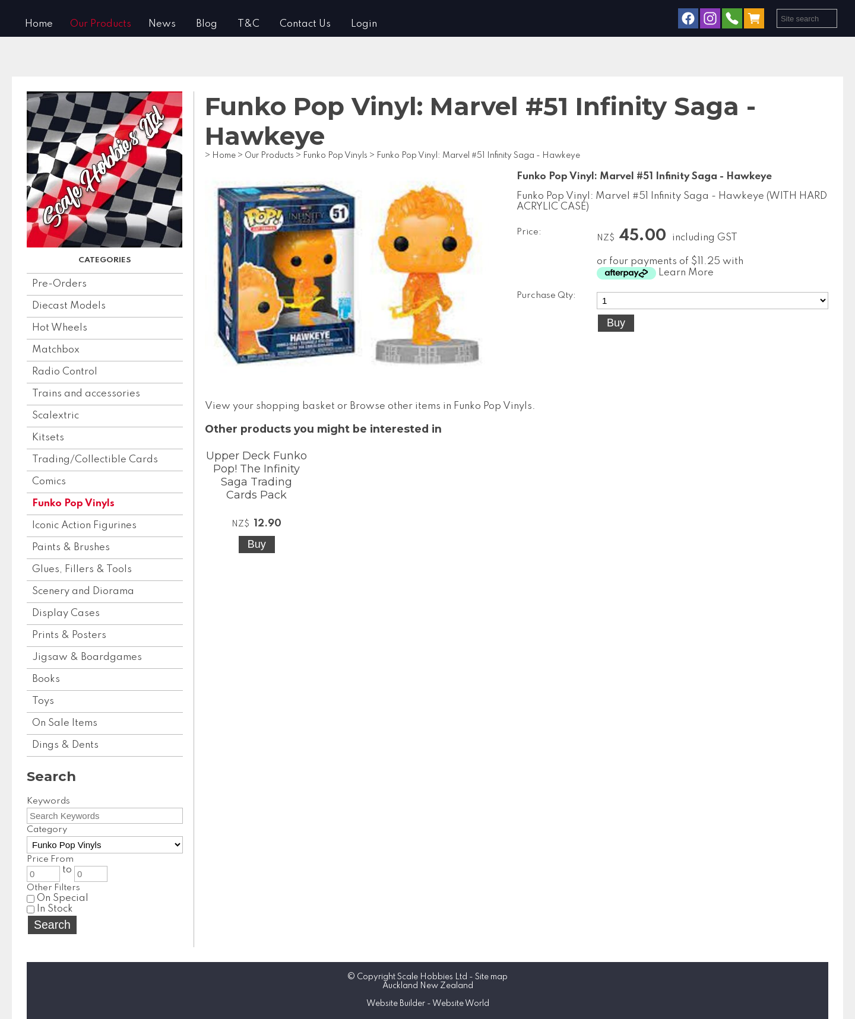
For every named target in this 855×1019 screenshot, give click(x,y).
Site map (491, 977)
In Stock (50, 909)
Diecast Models (69, 306)
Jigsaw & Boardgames (87, 657)
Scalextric (55, 416)
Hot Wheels (59, 328)
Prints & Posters (69, 635)
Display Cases (66, 613)
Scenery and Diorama (83, 591)
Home (39, 24)
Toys (43, 701)
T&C (248, 24)
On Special (57, 898)
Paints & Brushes (71, 547)
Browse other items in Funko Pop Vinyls (441, 406)
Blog (206, 24)
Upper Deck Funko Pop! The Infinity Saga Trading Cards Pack (256, 475)
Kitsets (48, 438)
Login (364, 24)
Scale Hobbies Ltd (432, 977)
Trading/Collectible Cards (95, 460)
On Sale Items (64, 723)
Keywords (48, 801)
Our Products (100, 24)
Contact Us (305, 24)
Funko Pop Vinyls (73, 504)
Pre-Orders (59, 284)
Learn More (686, 273)
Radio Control (64, 372)
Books (46, 679)
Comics (49, 482)
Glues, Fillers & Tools (82, 569)
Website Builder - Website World (427, 1003)
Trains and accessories (86, 394)
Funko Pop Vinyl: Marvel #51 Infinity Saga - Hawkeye (478, 155)
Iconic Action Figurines (84, 525)
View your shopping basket (270, 406)
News (162, 24)
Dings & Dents (65, 745)
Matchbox (56, 350)
